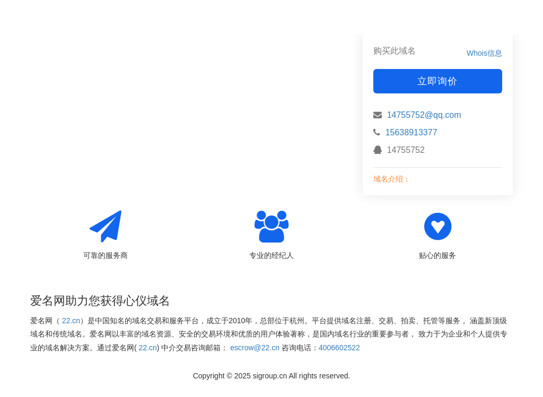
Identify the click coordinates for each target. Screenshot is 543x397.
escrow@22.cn (254, 347)
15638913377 (411, 132)
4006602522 (339, 347)
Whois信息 (484, 53)
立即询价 (437, 81)
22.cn (71, 320)
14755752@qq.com (424, 114)
